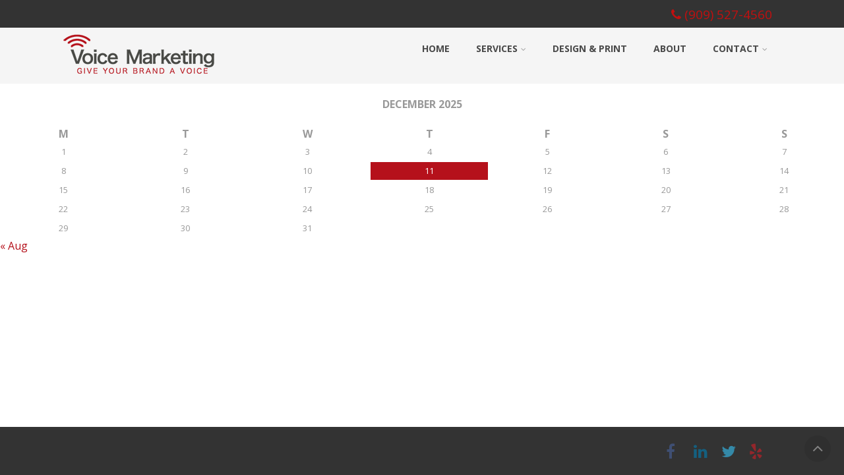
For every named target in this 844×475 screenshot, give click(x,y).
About (669, 48)
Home (436, 48)
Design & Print (590, 48)
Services (501, 48)
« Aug (14, 245)
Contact (740, 48)
